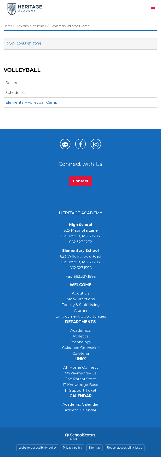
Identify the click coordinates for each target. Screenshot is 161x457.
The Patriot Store (80, 379)
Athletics (23, 26)
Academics (80, 330)
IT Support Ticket (80, 390)
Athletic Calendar (80, 410)
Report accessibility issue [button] (124, 447)
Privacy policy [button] (72, 447)
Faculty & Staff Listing (81, 304)
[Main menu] (152, 8)
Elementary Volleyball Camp (32, 102)
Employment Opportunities (80, 316)
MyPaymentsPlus (80, 373)
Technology (80, 342)
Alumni (80, 310)
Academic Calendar (80, 404)
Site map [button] (94, 447)
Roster (11, 82)
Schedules (15, 92)
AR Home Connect (80, 367)
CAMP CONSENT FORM (24, 44)
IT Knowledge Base (80, 384)
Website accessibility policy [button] (38, 447)
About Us (80, 293)
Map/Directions (81, 299)
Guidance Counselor (80, 347)
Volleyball (39, 26)
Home (8, 26)
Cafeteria (80, 353)
